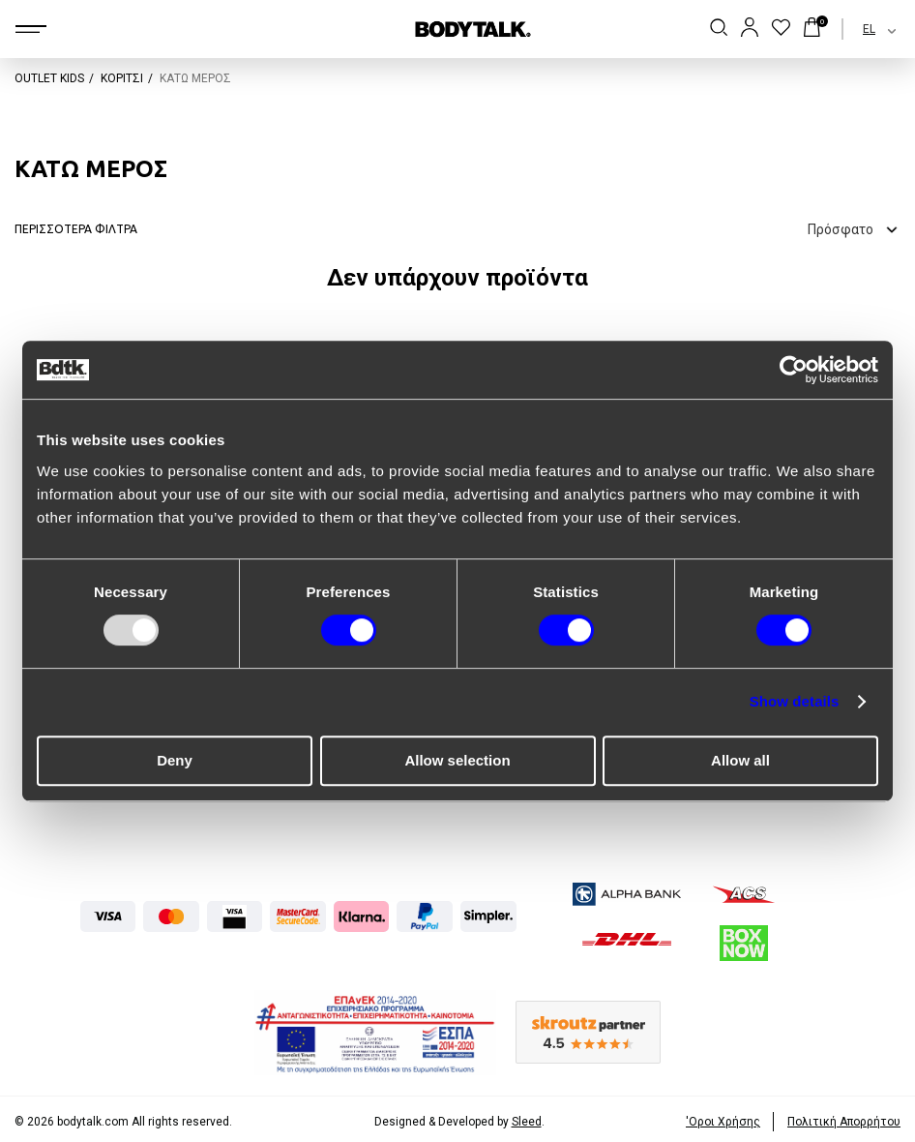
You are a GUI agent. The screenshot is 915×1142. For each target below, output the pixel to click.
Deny (174, 760)
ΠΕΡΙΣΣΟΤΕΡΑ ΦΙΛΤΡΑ (76, 229)
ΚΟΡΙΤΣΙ (122, 78)
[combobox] (862, 29)
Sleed (527, 1121)
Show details (795, 701)
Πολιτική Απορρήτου (843, 1121)
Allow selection (457, 760)
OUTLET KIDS (49, 78)
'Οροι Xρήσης (723, 1121)
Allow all (740, 760)
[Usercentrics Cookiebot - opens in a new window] (793, 369)
